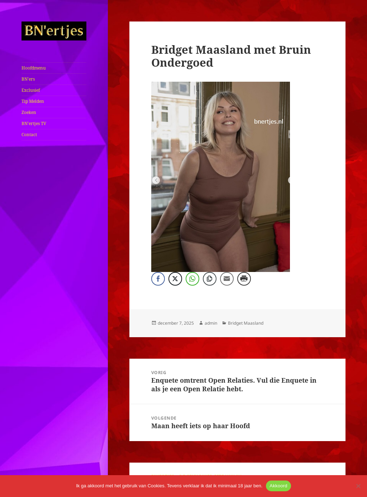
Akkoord (278, 485)
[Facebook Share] (158, 279)
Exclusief (31, 90)
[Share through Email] (227, 279)
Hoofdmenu (34, 68)
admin (211, 323)
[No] (358, 485)
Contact (29, 135)
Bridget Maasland (245, 323)
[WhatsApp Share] (192, 279)
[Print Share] (244, 279)
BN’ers (28, 79)
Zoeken (29, 112)
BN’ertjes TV (34, 123)
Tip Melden (33, 101)
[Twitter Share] (175, 279)
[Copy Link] (209, 279)
